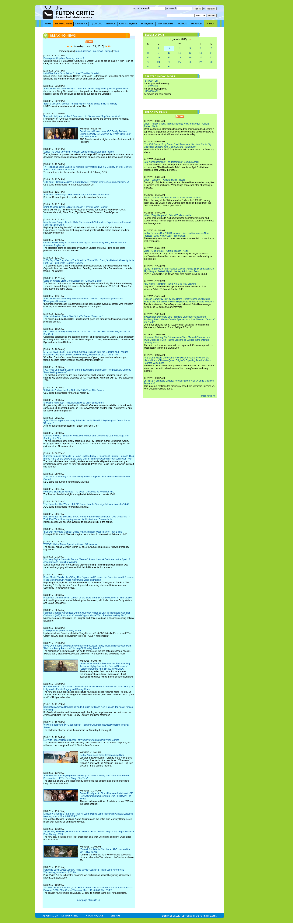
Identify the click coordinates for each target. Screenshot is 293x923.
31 (169, 66)
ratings (108, 51)
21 (211, 57)
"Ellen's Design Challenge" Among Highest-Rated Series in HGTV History (80, 103)
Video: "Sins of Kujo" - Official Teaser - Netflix (166, 251)
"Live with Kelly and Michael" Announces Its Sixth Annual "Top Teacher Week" (82, 116)
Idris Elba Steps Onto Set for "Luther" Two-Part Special (71, 73)
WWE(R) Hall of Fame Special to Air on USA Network (70, 544)
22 (148, 62)
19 (190, 57)
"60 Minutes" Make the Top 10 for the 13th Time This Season (74, 390)
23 (158, 62)
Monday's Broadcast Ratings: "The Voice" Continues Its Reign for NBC (79, 491)
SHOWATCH (151, 80)
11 (179, 53)
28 (211, 62)
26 (190, 62)
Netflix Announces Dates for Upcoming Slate (102, 755)
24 (169, 62)
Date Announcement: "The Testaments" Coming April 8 (171, 162)
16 (158, 57)
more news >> (208, 396)
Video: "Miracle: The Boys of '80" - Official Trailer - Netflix (172, 197)
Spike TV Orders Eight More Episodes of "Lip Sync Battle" (73, 281)
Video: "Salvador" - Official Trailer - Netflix (165, 179)
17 (169, 57)
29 (148, 66)
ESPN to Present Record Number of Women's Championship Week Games (81, 740)
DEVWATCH (151, 86)
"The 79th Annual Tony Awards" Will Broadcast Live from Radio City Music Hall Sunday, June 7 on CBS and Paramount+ (177, 145)
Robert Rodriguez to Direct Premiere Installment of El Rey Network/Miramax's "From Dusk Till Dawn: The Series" (106, 796)
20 (200, 57)
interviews (98, 51)
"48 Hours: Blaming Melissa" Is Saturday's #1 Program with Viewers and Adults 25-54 (86, 182)
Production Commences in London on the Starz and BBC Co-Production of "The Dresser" (88, 597)
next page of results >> (88, 900)
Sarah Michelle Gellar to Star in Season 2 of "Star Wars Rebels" (76, 207)
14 (211, 53)
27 (200, 62)
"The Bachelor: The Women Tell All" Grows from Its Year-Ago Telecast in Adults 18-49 (86, 504)
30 (158, 66)
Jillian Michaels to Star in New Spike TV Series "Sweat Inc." (73, 316)
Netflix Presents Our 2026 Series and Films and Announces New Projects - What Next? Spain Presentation (176, 234)
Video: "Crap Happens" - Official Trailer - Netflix (167, 215)
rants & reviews (83, 51)
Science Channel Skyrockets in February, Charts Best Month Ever (77, 194)
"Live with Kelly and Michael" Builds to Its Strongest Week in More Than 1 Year (83, 531)
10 (169, 53)
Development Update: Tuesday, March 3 (64, 58)
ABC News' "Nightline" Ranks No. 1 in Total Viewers (170, 284)
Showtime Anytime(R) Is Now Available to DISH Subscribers (74, 402)
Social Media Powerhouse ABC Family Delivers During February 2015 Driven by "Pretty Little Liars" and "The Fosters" (105, 134)
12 (190, 53)
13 (200, 53)
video (116, 51)
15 (148, 57)
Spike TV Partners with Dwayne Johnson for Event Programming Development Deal (86, 88)
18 (179, 57)
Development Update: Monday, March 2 (63, 630)
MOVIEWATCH (152, 91)
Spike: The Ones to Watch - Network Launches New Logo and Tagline (79, 151)
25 (179, 62)
